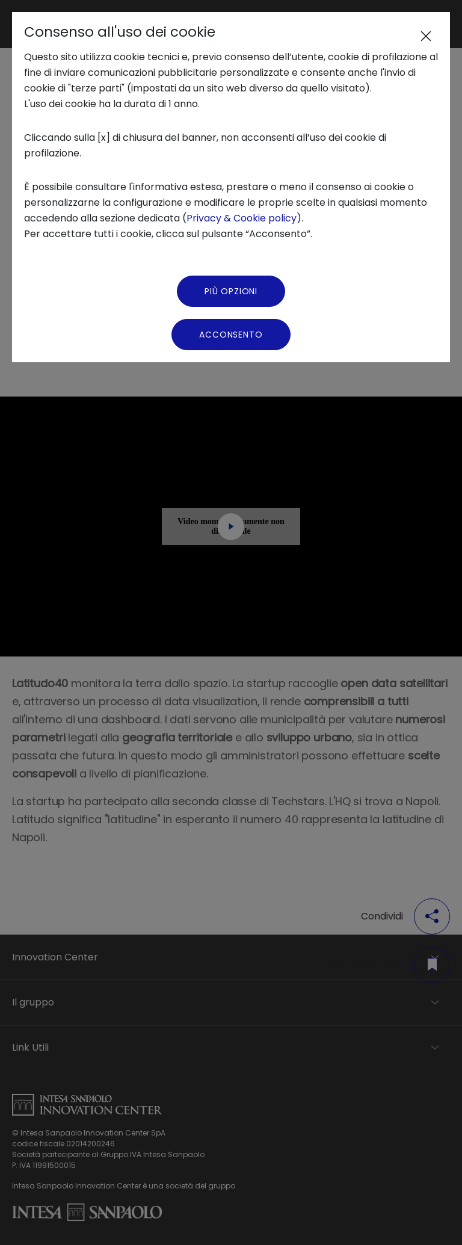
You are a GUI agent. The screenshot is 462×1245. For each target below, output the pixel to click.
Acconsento (230, 335)
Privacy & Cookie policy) (243, 218)
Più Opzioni (231, 291)
